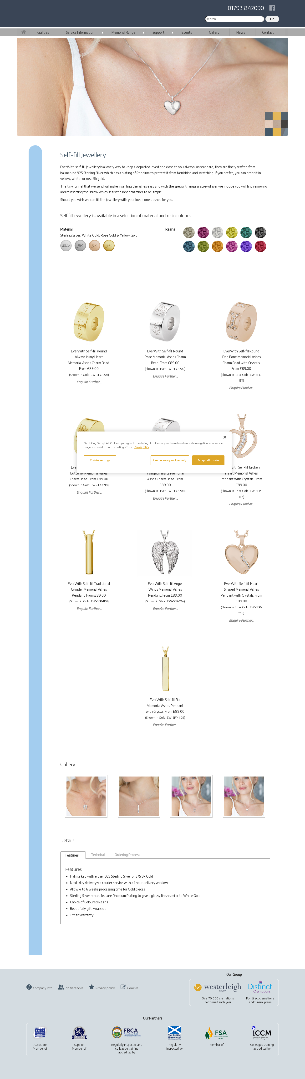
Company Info (42, 988)
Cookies (132, 988)
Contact (268, 32)
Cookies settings (100, 460)
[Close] (225, 437)
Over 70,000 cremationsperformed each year (218, 1000)
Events (187, 32)
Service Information (80, 32)
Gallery (214, 32)
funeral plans (262, 1002)
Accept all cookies (208, 460)
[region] (154, 452)
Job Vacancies (74, 988)
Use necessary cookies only (169, 460)
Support (158, 32)
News (240, 32)
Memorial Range (123, 32)
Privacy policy (105, 988)
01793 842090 (246, 7)
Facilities (43, 32)
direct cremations (262, 998)
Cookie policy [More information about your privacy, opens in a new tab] (141, 447)
